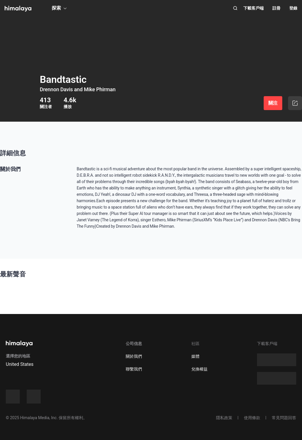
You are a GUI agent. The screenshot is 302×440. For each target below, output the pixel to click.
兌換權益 (199, 369)
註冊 (276, 8)
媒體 (195, 356)
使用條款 (252, 417)
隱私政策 (224, 417)
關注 (273, 103)
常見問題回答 (284, 417)
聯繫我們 (134, 369)
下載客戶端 (253, 8)
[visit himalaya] (18, 9)
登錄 (293, 8)
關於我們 (134, 356)
